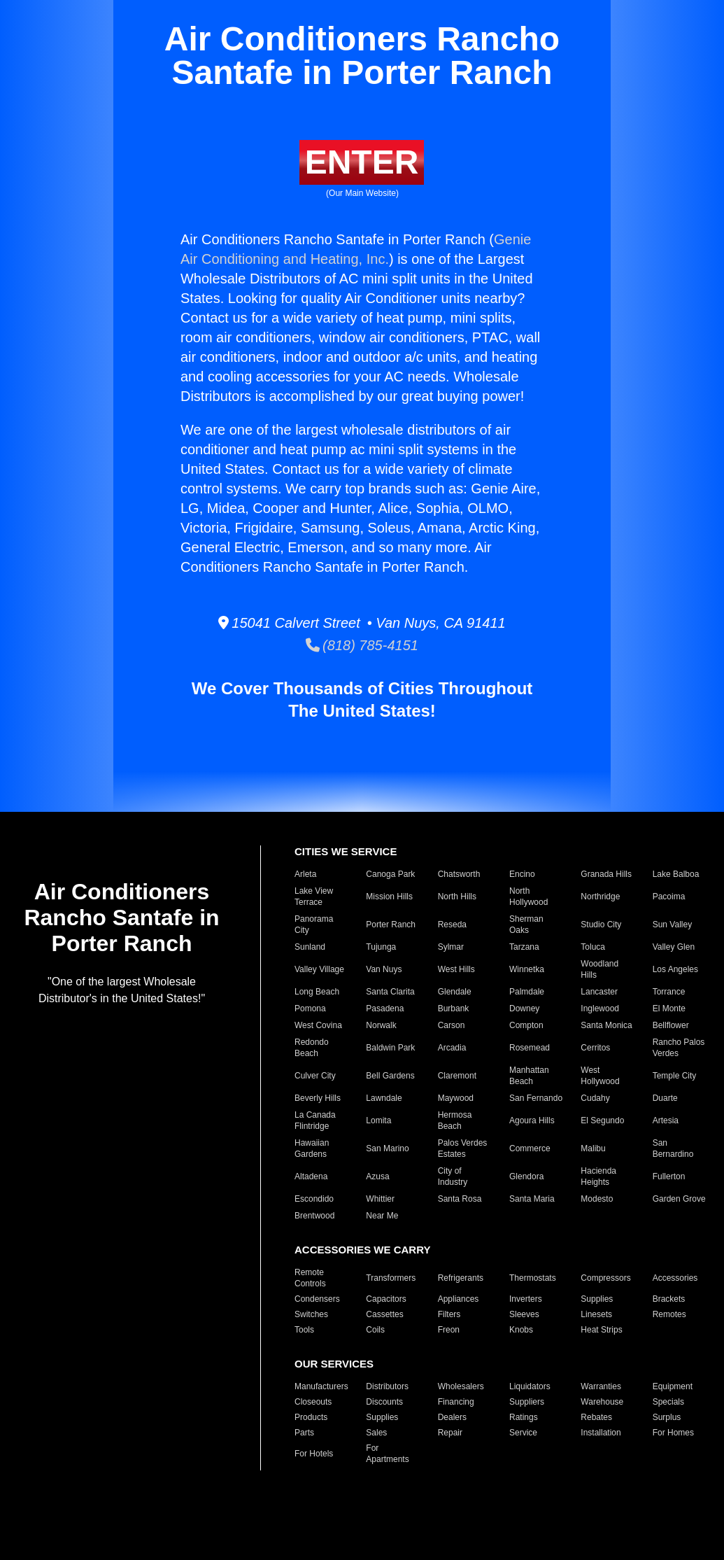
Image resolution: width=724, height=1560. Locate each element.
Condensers (317, 1299)
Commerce (530, 1148)
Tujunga (381, 947)
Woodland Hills (599, 969)
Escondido (314, 1199)
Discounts (384, 1402)
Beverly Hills (317, 1098)
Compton (526, 1025)
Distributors (387, 1386)
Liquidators (530, 1386)
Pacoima (669, 896)
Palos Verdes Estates (463, 1148)
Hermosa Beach (455, 1120)
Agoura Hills (532, 1120)
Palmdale (526, 992)
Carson (451, 1025)
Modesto (597, 1199)
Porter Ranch (391, 924)
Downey (524, 1008)
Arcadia (452, 1048)
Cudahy (595, 1098)
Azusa (377, 1176)
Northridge (600, 896)
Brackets (669, 1299)
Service (523, 1433)
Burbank (453, 1008)
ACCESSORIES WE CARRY (362, 1250)
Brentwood (314, 1216)
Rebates (596, 1417)
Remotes (669, 1314)
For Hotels (313, 1454)
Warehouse (602, 1402)
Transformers (391, 1278)
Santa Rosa (460, 1199)
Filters (449, 1314)
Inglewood (600, 1008)
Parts (304, 1433)
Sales (376, 1433)
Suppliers (526, 1402)
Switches (311, 1314)
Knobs (521, 1330)
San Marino (387, 1148)
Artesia (666, 1120)
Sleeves (524, 1314)
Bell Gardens (390, 1076)
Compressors (605, 1278)
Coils (375, 1330)
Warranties (601, 1386)
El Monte (669, 1008)
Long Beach (316, 992)
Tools (304, 1330)
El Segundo (602, 1120)
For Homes (673, 1433)
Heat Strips (601, 1330)
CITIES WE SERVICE (345, 851)
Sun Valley (672, 924)
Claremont (457, 1076)
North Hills (457, 896)
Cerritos (595, 1048)
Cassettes (384, 1314)
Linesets (596, 1314)
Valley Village (319, 969)
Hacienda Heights (598, 1176)
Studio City (601, 924)
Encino (522, 874)
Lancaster (599, 992)
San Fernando (535, 1098)
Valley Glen (674, 947)
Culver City (315, 1076)
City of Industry (453, 1176)
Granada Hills (606, 874)
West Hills (456, 969)
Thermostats (532, 1278)
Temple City (675, 1076)
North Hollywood (528, 896)
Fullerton (669, 1176)
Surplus (667, 1417)
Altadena (310, 1176)
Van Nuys (384, 969)
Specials (668, 1402)
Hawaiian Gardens (311, 1148)
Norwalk (381, 1025)
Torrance (669, 992)
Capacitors (386, 1299)
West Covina (318, 1025)
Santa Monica (606, 1025)
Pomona (310, 1008)
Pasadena (385, 1008)
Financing (456, 1402)
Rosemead (529, 1048)
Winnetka (526, 969)
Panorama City (313, 924)
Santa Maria (532, 1199)
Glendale (454, 992)
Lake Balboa (676, 874)
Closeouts (313, 1402)
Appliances (458, 1299)
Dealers (452, 1417)
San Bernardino (673, 1148)
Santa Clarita (390, 992)
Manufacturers (321, 1386)
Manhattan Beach (529, 1075)
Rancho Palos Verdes (679, 1047)
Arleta (305, 874)
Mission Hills (389, 896)
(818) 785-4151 (362, 645)
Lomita (378, 1120)
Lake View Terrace (313, 896)
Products (310, 1417)
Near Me (382, 1216)
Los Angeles (675, 969)
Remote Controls (310, 1277)
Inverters (525, 1299)
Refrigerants (460, 1278)
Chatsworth (459, 874)
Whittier (380, 1199)
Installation (600, 1433)
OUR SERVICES (334, 1364)
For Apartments (387, 1453)
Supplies (597, 1299)
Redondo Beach (311, 1047)
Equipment (673, 1386)
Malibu (593, 1148)
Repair (450, 1433)
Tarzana (524, 947)
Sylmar (451, 947)
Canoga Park (390, 874)
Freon (449, 1330)
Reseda (452, 924)
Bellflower (671, 1025)
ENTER (362, 162)
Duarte (665, 1098)
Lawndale (384, 1098)
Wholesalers (461, 1386)
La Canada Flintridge (315, 1120)
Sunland (309, 947)
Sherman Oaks (526, 924)
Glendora (526, 1176)
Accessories (675, 1278)
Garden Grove (679, 1199)
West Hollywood (600, 1075)
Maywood (456, 1098)
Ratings (523, 1417)
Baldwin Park (390, 1048)
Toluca (593, 947)
